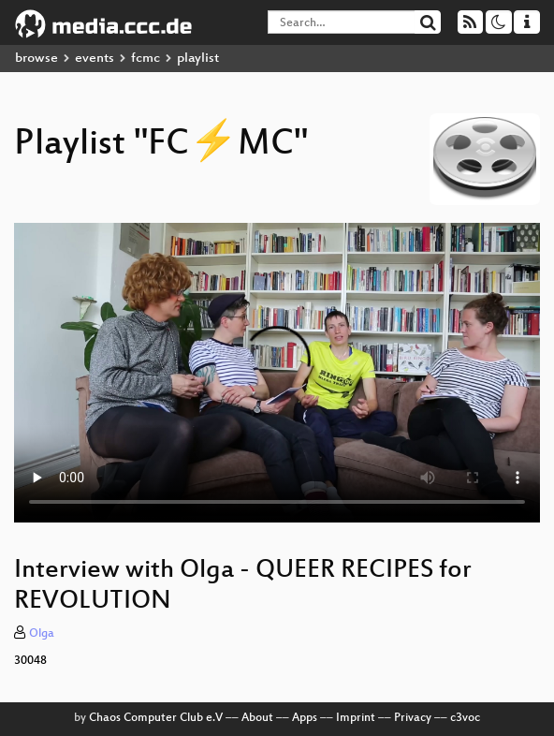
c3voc (465, 718)
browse (36, 58)
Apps (304, 718)
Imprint (355, 718)
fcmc (145, 58)
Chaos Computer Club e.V (156, 718)
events (94, 58)
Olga (41, 633)
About (257, 718)
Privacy (412, 718)
